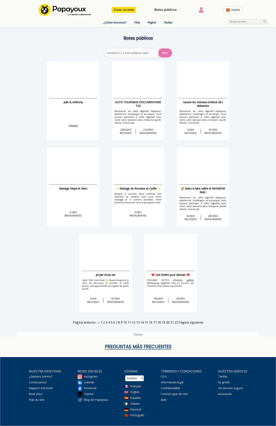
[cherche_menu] (265, 22)
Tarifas (168, 22)
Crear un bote (124, 9)
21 (172, 322)
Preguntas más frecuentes (138, 347)
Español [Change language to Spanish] (135, 398)
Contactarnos (38, 382)
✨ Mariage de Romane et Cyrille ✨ (138, 188)
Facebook (90, 388)
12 (133, 322)
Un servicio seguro (230, 388)
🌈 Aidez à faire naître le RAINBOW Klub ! (203, 190)
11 (129, 322)
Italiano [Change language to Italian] (135, 403)
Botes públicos (166, 9)
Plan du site (36, 400)
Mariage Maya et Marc (73, 188)
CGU (164, 376)
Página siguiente (191, 322)
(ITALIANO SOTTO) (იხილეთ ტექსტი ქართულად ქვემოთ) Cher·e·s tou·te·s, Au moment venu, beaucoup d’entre (170, 283)
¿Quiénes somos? (40, 376)
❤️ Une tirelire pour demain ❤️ (170, 275)
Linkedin (89, 382)
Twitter (89, 394)
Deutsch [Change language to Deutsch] (135, 409)
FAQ (137, 22)
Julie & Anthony (73, 102)
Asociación (225, 394)
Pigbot (152, 22)
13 (138, 322)
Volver (138, 334)
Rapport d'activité (41, 388)
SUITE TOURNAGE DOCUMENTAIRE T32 (138, 104)
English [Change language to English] (135, 392)
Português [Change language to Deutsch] (137, 415)
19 (163, 322)
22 (176, 322)
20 (167, 322)
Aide (164, 400)
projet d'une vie (105, 275)
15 (146, 322)
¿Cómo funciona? (115, 22)
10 (125, 322)
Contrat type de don (174, 394)
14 (142, 322)
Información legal (172, 382)
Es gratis (224, 382)
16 (150, 322)
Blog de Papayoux (96, 400)
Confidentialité (170, 388)
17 (155, 322)
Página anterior (84, 322)
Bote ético (36, 394)
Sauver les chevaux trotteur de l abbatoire (203, 104)
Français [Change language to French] (135, 386)
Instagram (91, 376)
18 (159, 322)
